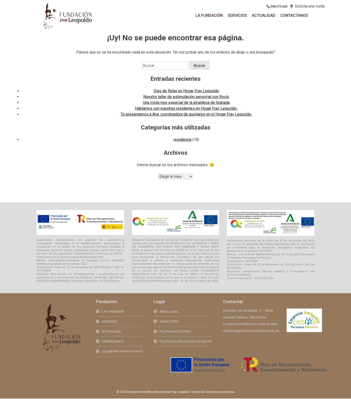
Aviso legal (169, 312)
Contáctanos (113, 342)
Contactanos (294, 15)
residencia (182, 139)
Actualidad (263, 15)
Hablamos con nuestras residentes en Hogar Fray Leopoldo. (186, 108)
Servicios (109, 322)
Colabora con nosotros (122, 352)
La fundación (209, 15)
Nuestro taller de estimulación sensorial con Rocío (186, 96)
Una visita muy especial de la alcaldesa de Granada (186, 102)
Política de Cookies (175, 332)
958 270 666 (276, 6)
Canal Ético (169, 322)
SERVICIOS (237, 15)
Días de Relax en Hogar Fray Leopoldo (186, 91)
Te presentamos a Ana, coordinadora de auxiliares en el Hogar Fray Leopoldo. (186, 114)
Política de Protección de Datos (186, 342)
